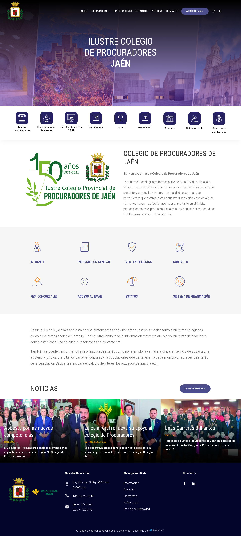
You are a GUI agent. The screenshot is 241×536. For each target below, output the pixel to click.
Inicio (83, 11)
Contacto (172, 11)
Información (99, 11)
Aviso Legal (131, 502)
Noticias (157, 11)
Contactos (130, 496)
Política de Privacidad (137, 509)
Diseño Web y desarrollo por (141, 530)
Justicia (101, 441)
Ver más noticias (195, 388)
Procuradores (123, 11)
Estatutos (142, 11)
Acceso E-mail (194, 11)
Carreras (9, 441)
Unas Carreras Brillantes (190, 428)
